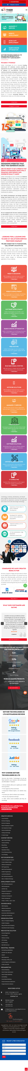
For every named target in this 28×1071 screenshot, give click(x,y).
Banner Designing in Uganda (7, 825)
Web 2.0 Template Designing (8, 920)
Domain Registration (6, 933)
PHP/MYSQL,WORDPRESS (7, 950)
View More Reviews (14, 639)
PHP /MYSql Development (7, 876)
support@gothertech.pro (20, 1009)
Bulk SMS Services (5, 945)
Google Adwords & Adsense (7, 984)
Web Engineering (5, 957)
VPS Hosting (4, 940)
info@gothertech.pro (9, 1009)
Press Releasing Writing (7, 852)
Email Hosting (5, 942)
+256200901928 (18, 246)
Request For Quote (14, 106)
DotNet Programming (6, 871)
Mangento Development (7, 891)
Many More (14, 598)
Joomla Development (6, 874)
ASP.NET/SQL (4, 888)
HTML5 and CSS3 (5, 964)
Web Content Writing (6, 840)
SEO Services (6, 1030)
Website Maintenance (6, 910)
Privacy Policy (12, 1028)
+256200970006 (14, 2)
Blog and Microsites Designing (8, 925)
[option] (8, 591)
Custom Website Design (7, 862)
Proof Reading (5, 854)
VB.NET (3, 955)
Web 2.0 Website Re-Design (7, 878)
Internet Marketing (5, 969)
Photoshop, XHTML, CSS (7, 959)
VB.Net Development (6, 893)
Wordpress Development (7, 896)
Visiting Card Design (6, 832)
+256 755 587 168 (8, 1006)
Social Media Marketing (6, 979)
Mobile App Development (7, 915)
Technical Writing (5, 842)
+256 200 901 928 (8, 1004)
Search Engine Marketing (7, 974)
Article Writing (5, 847)
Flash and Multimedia (6, 830)
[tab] (14, 27)
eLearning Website (18, 94)
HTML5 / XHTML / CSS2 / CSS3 (8, 900)
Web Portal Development (7, 869)
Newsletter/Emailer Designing (8, 927)
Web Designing (5, 906)
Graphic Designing (5, 923)
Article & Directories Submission (8, 981)
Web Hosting (12, 1030)
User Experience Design (6, 828)
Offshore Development (6, 864)
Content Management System (8, 859)
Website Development (6, 908)
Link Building (4, 976)
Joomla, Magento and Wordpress (8, 962)
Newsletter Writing (5, 849)
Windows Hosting (5, 937)
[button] (2, 623)
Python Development (6, 898)
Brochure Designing (6, 820)
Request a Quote (14, 4)
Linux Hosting (4, 935)
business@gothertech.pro (11, 1010)
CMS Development (5, 886)
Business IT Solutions (20, 1028)
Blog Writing (4, 845)
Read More (14, 102)
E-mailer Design (5, 835)
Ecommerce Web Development (8, 913)
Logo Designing (5, 818)
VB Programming (5, 867)
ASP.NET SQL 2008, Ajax (7, 952)
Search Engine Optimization (7, 972)
